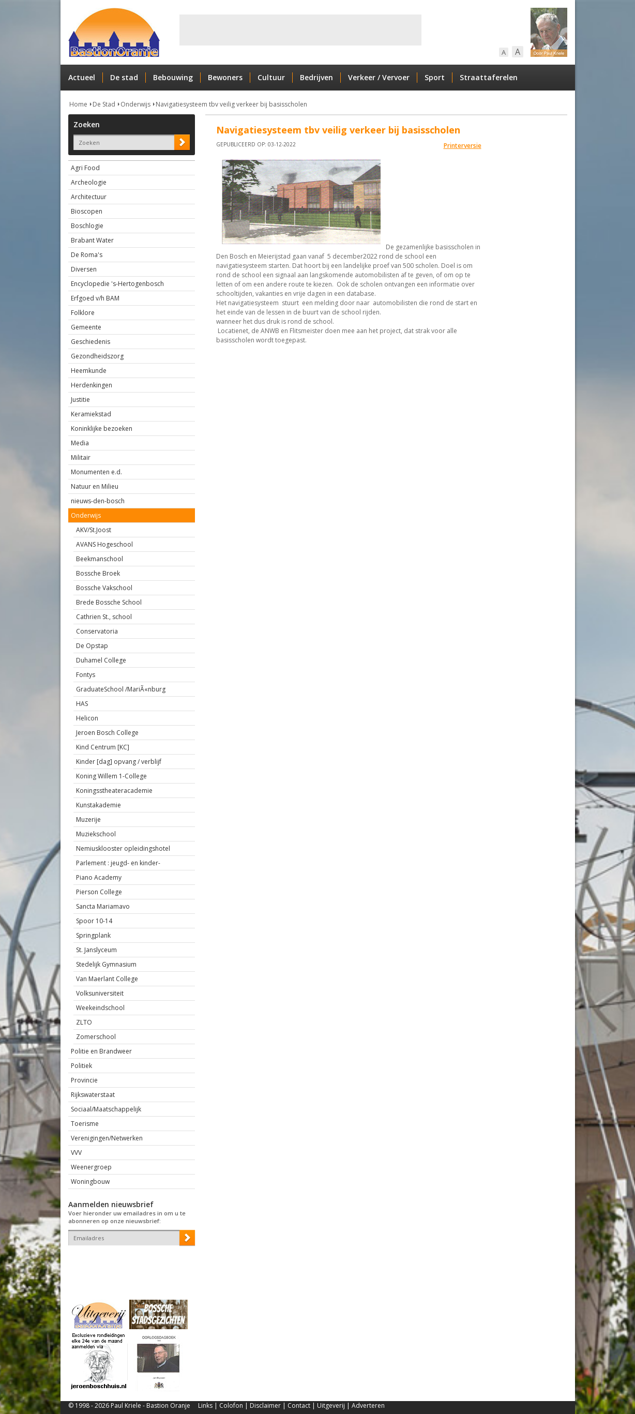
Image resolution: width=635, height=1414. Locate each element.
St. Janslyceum (96, 949)
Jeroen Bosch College (107, 732)
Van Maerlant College (107, 978)
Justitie (80, 399)
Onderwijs (135, 104)
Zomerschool (96, 1036)
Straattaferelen (489, 77)
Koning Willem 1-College (111, 776)
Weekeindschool (100, 1007)
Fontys (85, 674)
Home (78, 104)
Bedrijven (316, 77)
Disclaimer (265, 1405)
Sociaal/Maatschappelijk (106, 1109)
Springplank (93, 935)
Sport (435, 77)
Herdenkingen (91, 385)
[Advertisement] (300, 30)
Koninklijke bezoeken (101, 428)
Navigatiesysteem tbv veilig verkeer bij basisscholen (231, 104)
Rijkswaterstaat (93, 1094)
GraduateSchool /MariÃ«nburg (120, 689)
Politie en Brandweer (101, 1051)
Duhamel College (101, 660)
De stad (124, 77)
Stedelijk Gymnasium (106, 964)
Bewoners (225, 77)
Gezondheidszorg (97, 356)
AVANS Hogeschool (104, 544)
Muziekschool (96, 834)
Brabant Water (92, 240)
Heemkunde (89, 370)
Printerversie (462, 145)
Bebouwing (173, 77)
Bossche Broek (98, 573)
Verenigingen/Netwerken (107, 1138)
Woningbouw (90, 1181)
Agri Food (85, 167)
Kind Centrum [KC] (102, 747)
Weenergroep (91, 1167)
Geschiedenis (90, 341)
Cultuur (271, 77)
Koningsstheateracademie (114, 790)
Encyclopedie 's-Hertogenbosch (117, 283)
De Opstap (92, 645)
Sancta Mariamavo (103, 906)
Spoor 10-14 (94, 920)
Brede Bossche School (109, 602)
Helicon (87, 718)
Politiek (81, 1065)
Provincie (84, 1080)
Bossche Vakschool (104, 587)
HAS (82, 703)
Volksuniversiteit (100, 993)
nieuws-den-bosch (98, 501)
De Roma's (86, 254)
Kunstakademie (98, 805)
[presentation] (128, 1263)
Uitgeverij (331, 1405)
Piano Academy (99, 877)
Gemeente (86, 327)
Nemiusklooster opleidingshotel (123, 848)
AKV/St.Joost (93, 529)
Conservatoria (97, 631)
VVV (76, 1152)
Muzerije (88, 819)
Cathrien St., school (104, 616)
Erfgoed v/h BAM (95, 298)
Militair (80, 457)
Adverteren (368, 1405)
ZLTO (84, 1022)
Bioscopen (86, 211)
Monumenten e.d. (96, 472)
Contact (299, 1405)
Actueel (81, 77)
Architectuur (89, 196)
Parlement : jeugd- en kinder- (118, 863)
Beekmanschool (99, 558)
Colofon (231, 1405)
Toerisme (85, 1123)
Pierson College (99, 891)
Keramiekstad (91, 414)
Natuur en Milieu (94, 486)
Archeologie (89, 182)
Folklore (83, 312)
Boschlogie (87, 225)
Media (80, 443)
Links (205, 1405)
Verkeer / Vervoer (379, 77)
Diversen (84, 269)
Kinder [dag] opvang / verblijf (118, 761)
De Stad (104, 104)
